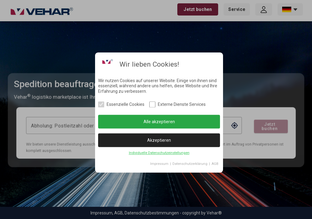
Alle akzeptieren (159, 121)
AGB (214, 164)
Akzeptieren (159, 140)
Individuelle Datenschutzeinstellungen (159, 153)
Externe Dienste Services (182, 104)
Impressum (159, 164)
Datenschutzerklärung (189, 164)
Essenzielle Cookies (125, 104)
